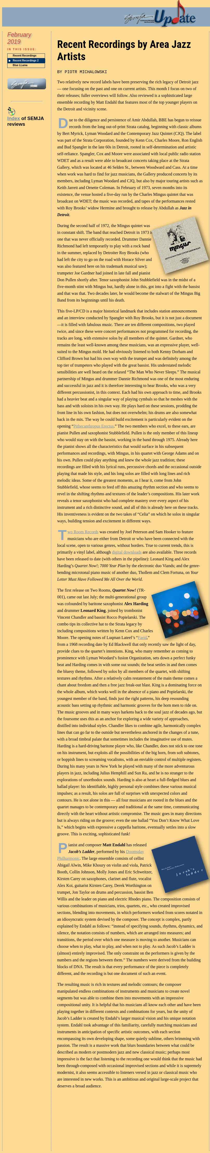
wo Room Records (83, 532)
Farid (142, 637)
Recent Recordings (24, 55)
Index (13, 118)
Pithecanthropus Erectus (94, 426)
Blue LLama (20, 65)
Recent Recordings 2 (25, 60)
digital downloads (127, 552)
